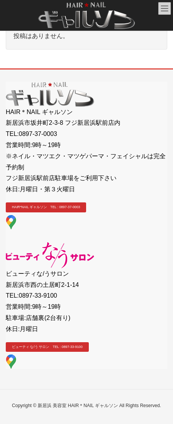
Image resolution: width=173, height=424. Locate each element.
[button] (46, 207)
